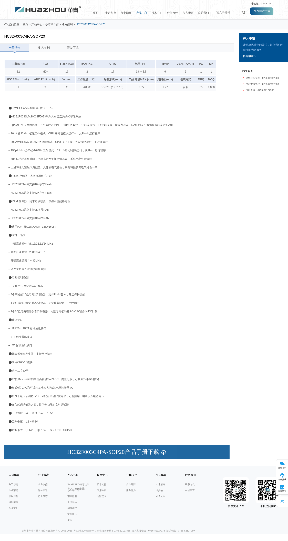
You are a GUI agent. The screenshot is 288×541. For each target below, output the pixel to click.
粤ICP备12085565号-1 (85, 530)
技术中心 (157, 12)
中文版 (254, 3)
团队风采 (160, 496)
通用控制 (67, 24)
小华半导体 (52, 24)
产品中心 (141, 12)
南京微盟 (72, 496)
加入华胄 (188, 12)
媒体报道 (43, 490)
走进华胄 (110, 12)
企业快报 (43, 484)
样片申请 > (249, 56)
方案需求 (101, 496)
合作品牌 (131, 484)
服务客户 (131, 490)
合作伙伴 (172, 12)
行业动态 (43, 496)
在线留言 (190, 490)
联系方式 (190, 484)
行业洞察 (126, 12)
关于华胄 (13, 484)
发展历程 (13, 496)
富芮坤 (71, 514)
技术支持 (101, 484)
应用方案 (101, 490)
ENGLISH (266, 3)
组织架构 (13, 502)
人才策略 (160, 484)
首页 (95, 12)
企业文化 (13, 508)
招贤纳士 (160, 490)
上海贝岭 (72, 502)
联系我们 (203, 12)
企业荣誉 (13, 490)
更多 (69, 520)
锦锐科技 (72, 508)
